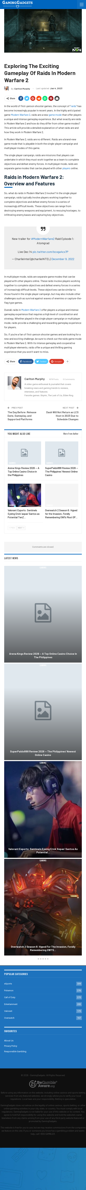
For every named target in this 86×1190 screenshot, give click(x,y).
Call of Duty (21, 57)
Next (21, 528)
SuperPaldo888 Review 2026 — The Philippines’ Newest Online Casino (43, 753)
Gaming (8, 57)
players (66, 168)
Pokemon (8, 990)
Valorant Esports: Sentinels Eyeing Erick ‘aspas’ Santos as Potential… (43, 850)
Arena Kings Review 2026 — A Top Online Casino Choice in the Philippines (43, 655)
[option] (43, 761)
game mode (55, 114)
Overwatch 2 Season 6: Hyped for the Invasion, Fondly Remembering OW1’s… (43, 948)
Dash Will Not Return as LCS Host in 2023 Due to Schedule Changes (62, 416)
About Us (8, 1040)
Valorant (8, 1011)
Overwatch (9, 1018)
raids (73, 106)
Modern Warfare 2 (20, 114)
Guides (33, 57)
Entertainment (10, 1004)
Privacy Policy (10, 1046)
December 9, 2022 (62, 259)
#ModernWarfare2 (42, 239)
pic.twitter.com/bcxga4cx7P (50, 252)
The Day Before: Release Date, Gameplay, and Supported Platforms (22, 416)
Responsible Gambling (15, 1051)
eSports (8, 983)
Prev (12, 528)
